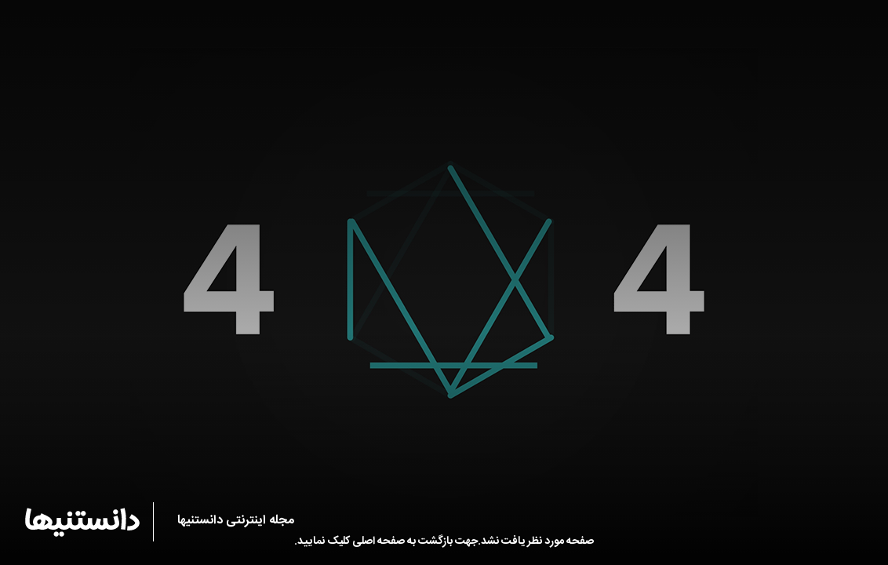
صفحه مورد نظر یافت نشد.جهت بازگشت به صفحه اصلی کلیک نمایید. (444, 541)
